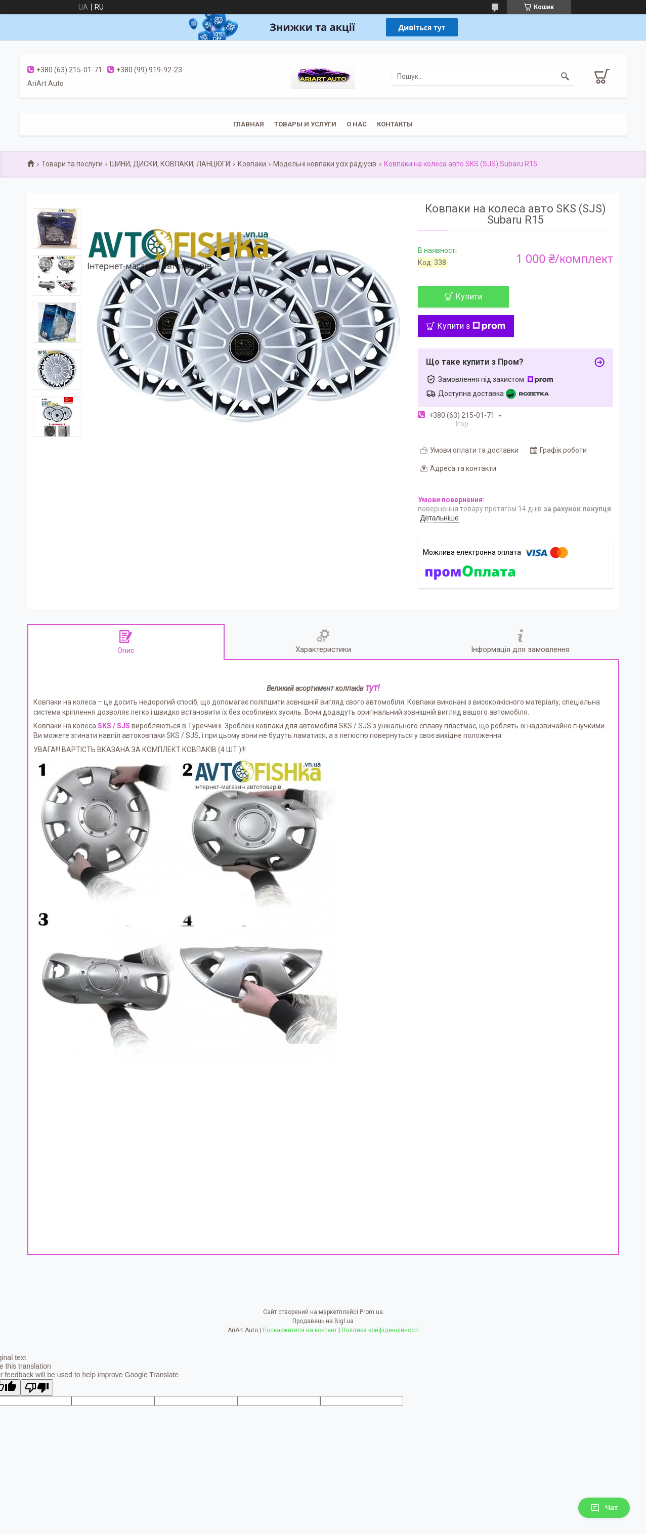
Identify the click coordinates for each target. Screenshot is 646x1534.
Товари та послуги (72, 164)
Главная (248, 124)
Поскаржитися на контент (300, 1330)
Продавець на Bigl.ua (323, 1321)
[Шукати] (565, 76)
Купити (468, 296)
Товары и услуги (305, 124)
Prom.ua (371, 1312)
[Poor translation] (37, 1387)
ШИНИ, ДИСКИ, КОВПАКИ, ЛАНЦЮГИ (170, 164)
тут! (372, 687)
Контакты (395, 124)
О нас (357, 124)
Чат (604, 1507)
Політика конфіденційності (380, 1330)
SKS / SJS (114, 726)
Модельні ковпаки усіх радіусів (324, 164)
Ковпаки (252, 164)
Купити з (471, 326)
